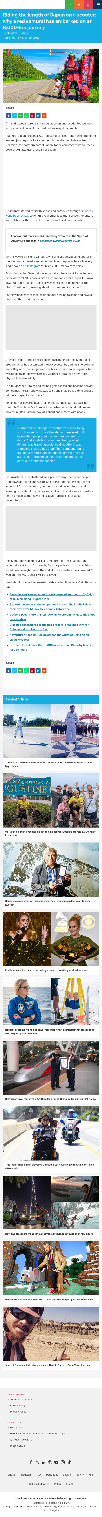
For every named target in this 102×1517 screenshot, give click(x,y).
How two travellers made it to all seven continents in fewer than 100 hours (49, 1234)
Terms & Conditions (21, 1399)
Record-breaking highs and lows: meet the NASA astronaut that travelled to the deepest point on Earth (50, 1032)
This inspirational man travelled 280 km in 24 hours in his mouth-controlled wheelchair (49, 1167)
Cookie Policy (17, 1405)
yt (51, 180)
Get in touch (17, 1427)
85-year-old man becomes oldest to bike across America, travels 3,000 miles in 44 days (50, 834)
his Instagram (31, 266)
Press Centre (17, 1446)
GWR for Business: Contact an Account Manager (37, 1433)
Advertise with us (24, 1439)
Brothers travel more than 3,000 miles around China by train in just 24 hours (50, 1099)
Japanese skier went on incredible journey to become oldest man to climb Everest (48, 903)
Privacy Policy (18, 1412)
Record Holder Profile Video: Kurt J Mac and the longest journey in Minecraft (50, 1299)
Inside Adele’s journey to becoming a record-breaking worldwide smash (47, 970)
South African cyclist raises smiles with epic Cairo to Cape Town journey (47, 1365)
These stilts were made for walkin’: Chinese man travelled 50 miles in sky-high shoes (48, 764)
